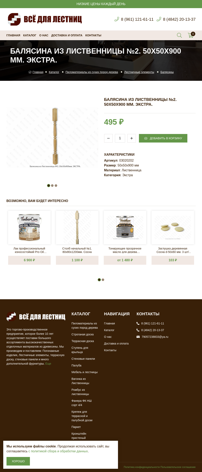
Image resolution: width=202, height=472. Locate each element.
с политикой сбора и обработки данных (58, 451)
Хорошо (18, 461)
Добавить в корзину (163, 138)
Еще (48, 363)
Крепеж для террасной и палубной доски (81, 416)
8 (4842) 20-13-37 (179, 19)
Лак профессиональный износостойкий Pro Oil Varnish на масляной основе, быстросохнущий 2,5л (29, 250)
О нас (43, 35)
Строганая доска (82, 334)
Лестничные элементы (139, 72)
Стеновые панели (83, 358)
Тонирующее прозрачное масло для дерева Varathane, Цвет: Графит (124, 250)
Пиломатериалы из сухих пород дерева (92, 72)
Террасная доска (82, 341)
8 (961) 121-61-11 (137, 19)
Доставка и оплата (66, 35)
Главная (13, 35)
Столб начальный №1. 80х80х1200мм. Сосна (77, 250)
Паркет (76, 427)
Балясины (167, 72)
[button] (48, 185)
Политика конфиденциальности (142, 467)
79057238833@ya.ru (155, 336)
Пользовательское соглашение (178, 467)
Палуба (76, 365)
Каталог (29, 35)
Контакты (93, 35)
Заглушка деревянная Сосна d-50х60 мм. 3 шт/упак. (172, 250)
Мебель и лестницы (84, 372)
